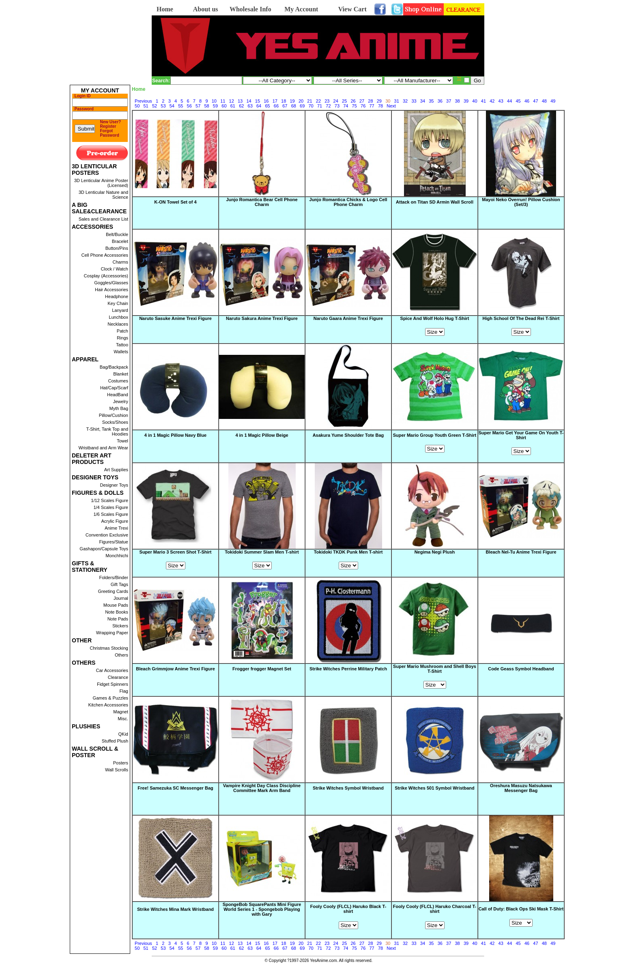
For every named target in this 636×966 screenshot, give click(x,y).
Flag (124, 691)
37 (448, 101)
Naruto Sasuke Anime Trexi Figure (175, 318)
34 (422, 101)
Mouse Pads (115, 605)
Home (165, 9)
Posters (120, 762)
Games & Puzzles (110, 698)
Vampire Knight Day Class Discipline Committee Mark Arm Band (262, 788)
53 (163, 105)
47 (535, 101)
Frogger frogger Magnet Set (261, 669)
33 (413, 101)
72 (328, 105)
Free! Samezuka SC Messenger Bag (175, 788)
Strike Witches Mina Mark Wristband (175, 909)
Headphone (116, 296)
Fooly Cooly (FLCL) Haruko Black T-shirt (348, 909)
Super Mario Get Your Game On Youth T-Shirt (520, 435)
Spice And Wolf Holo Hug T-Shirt (434, 318)
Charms (120, 262)
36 (440, 101)
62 (241, 105)
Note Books (116, 612)
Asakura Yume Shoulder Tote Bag (348, 435)
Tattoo (122, 344)
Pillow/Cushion (113, 415)
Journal (121, 598)
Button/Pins (116, 248)
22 (318, 101)
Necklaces (117, 324)
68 (293, 105)
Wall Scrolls (116, 769)
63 (250, 105)
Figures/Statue (113, 541)
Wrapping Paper (112, 632)
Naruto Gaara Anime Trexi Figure (348, 318)
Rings (122, 337)
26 (352, 101)
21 (309, 101)
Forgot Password (109, 133)
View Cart (352, 9)
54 (172, 105)
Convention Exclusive (107, 534)
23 (326, 101)
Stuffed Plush (115, 740)
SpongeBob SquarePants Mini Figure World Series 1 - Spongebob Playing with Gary (262, 909)
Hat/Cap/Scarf (114, 387)
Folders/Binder (113, 577)
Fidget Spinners (112, 684)
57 (198, 105)
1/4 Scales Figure (110, 507)
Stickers (120, 625)
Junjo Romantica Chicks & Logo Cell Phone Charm (348, 202)
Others (121, 655)
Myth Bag (119, 408)
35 (431, 101)
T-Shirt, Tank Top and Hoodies (107, 431)
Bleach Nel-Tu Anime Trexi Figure (521, 552)
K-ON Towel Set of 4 (175, 202)
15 (257, 101)
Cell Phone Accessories (104, 255)
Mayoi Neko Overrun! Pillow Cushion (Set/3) (521, 202)
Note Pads (117, 618)
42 (492, 101)
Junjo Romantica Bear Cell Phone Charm (261, 202)
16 (266, 101)
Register (108, 126)
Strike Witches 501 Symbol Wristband (435, 788)
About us (205, 9)
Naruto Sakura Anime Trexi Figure (262, 318)
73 (337, 105)
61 (232, 105)
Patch (122, 330)
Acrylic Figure (114, 521)
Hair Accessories (111, 289)
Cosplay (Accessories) (106, 275)
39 (466, 101)
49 (552, 101)
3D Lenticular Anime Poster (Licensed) (101, 183)
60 (223, 105)
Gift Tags (119, 584)
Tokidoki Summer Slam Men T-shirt (262, 552)
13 (240, 101)
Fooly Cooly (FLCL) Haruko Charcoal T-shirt (434, 909)
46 (526, 101)
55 (180, 105)
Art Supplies (116, 469)
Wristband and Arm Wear (103, 447)
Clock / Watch (114, 268)
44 (509, 101)
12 (231, 101)
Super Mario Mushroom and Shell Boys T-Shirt (434, 669)
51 (145, 105)
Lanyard (120, 310)
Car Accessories (112, 670)
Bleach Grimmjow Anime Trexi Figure (175, 669)
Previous (143, 101)
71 (319, 105)
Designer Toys (114, 485)
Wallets (121, 351)
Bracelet (120, 241)
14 (248, 101)
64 (258, 105)
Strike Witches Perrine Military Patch (348, 669)
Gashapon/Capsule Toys (104, 548)
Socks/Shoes (115, 422)
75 (354, 105)
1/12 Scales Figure (109, 500)
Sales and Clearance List (103, 219)
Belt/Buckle (117, 234)
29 (379, 101)
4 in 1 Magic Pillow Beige (261, 435)
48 (544, 101)
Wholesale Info (250, 9)
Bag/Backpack (114, 367)
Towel (122, 440)
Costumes (118, 380)
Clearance (118, 677)
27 (361, 101)
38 (457, 101)
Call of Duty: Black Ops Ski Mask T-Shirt (521, 909)
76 (363, 105)
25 (344, 101)
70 (311, 105)
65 (267, 105)
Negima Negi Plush (435, 552)
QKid (123, 734)
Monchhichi (116, 555)
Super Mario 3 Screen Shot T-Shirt (176, 552)
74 (345, 105)
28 (370, 101)
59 (215, 105)
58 (206, 105)
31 (396, 101)
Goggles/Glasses (111, 282)
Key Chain (117, 303)
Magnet (120, 711)
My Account (301, 9)
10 (214, 101)
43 (500, 101)
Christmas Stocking (109, 648)
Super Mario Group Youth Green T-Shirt (435, 435)
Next (391, 105)
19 (292, 101)
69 (302, 105)
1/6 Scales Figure (110, 514)
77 (371, 105)
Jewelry (120, 401)
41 (483, 101)
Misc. (123, 718)
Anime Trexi (116, 528)
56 (189, 105)
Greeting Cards (113, 591)
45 (518, 101)
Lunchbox (118, 317)
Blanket (120, 373)
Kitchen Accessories (108, 704)
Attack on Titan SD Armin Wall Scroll (434, 202)
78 (380, 105)
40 (474, 101)
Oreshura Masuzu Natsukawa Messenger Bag (521, 788)
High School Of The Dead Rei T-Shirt (520, 318)
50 (137, 105)
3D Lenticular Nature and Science (103, 195)
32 (405, 101)
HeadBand (117, 394)
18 (283, 101)
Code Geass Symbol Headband (521, 669)
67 (284, 105)
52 (154, 105)
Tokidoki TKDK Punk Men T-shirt (348, 552)
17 (275, 101)
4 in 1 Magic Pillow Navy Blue (175, 435)
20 (301, 101)
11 (222, 101)
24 (335, 101)
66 (276, 105)
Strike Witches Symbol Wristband (348, 788)
